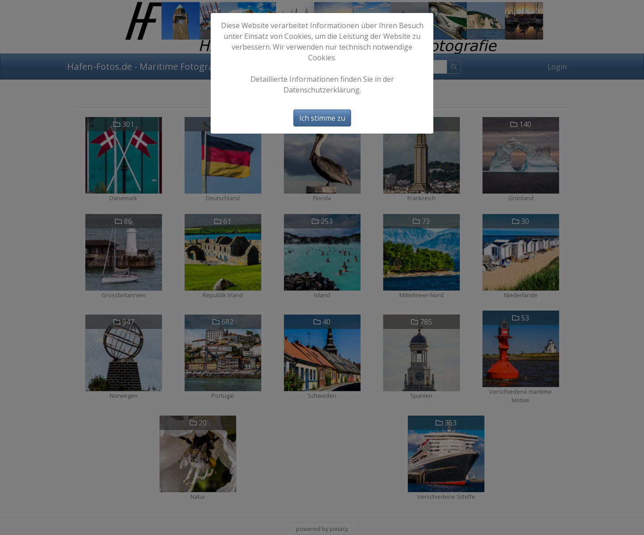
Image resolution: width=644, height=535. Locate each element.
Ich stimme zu (322, 118)
